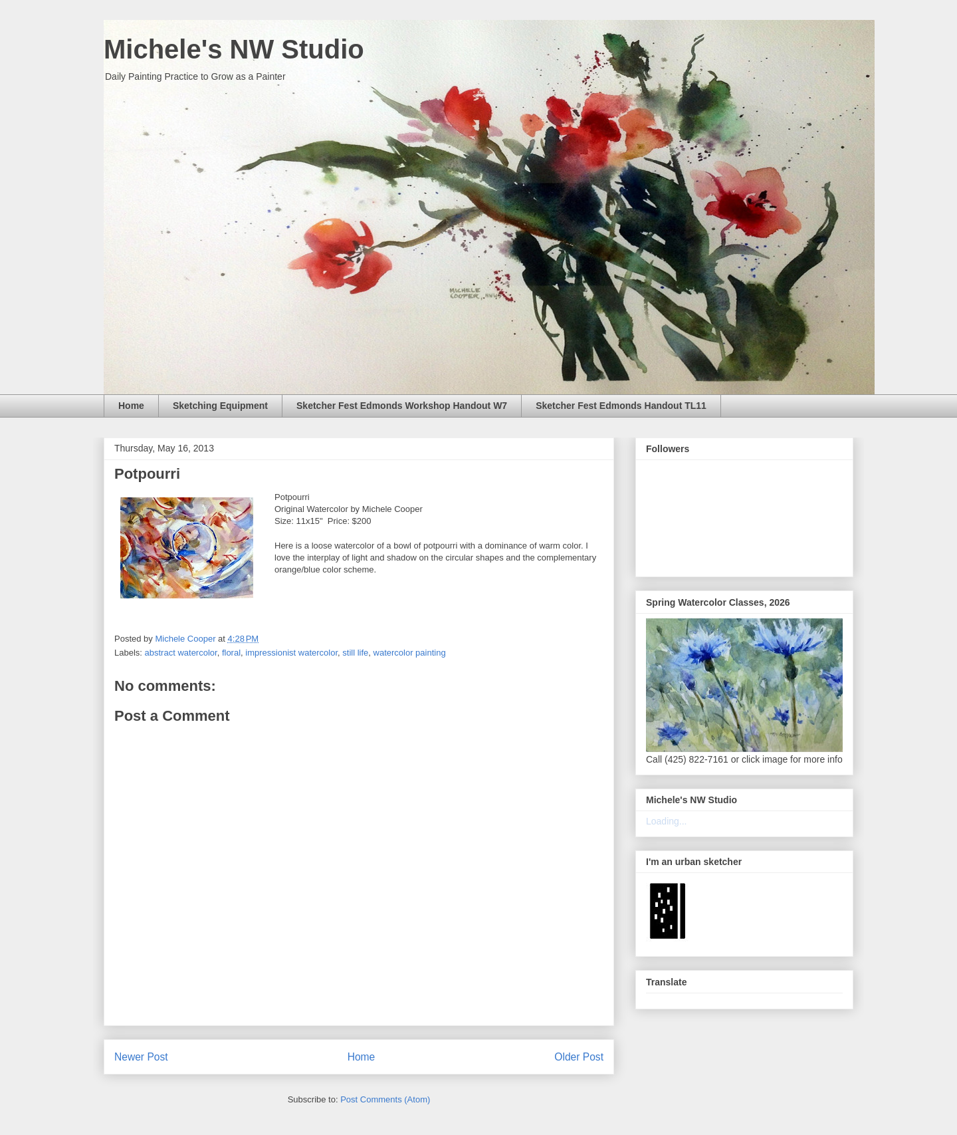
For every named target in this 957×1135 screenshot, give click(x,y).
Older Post (578, 1057)
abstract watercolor (181, 653)
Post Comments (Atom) (385, 1099)
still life (355, 653)
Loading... (666, 821)
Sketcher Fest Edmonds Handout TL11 (621, 405)
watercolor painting (409, 653)
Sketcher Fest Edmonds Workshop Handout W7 (401, 405)
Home (131, 405)
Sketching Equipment (220, 405)
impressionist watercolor (291, 653)
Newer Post (141, 1057)
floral (231, 653)
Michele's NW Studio (234, 49)
